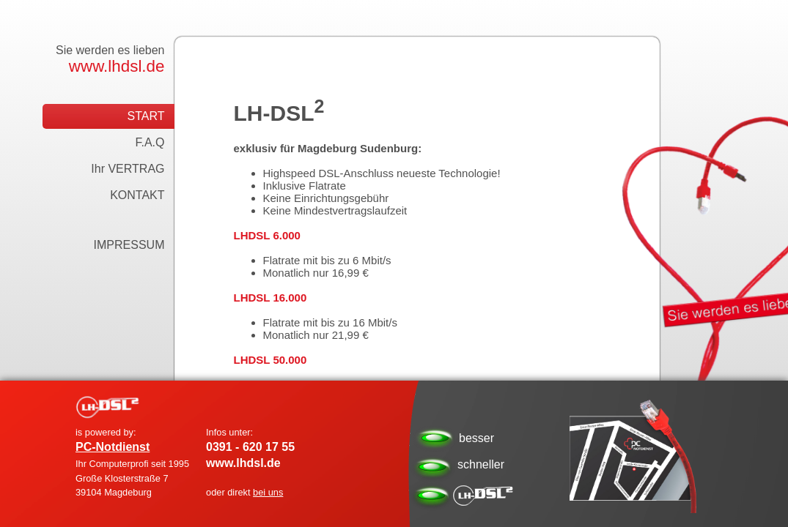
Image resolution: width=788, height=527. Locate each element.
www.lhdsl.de (117, 66)
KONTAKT (137, 195)
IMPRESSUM (129, 245)
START (146, 116)
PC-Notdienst (113, 447)
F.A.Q (149, 142)
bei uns (268, 492)
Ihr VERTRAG (127, 168)
